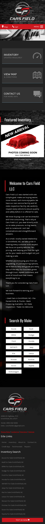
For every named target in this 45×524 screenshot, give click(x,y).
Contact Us (15, 432)
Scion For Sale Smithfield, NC (13, 510)
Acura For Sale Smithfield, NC (13, 458)
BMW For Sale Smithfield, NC (13, 467)
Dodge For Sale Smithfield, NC (13, 471)
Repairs (27, 447)
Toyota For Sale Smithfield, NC (13, 514)
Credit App (6, 447)
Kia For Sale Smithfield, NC (12, 492)
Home (4, 442)
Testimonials (17, 447)
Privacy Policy (5, 432)
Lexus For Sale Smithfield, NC (13, 497)
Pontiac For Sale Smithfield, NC (14, 505)
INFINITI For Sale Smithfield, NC (14, 484)
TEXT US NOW (22, 520)
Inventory (12, 442)
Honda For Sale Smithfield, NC (13, 480)
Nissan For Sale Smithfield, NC (14, 501)
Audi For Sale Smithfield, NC (13, 462)
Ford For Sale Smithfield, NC (13, 475)
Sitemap (31, 432)
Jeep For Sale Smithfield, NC (13, 488)
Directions (23, 432)
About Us (21, 442)
